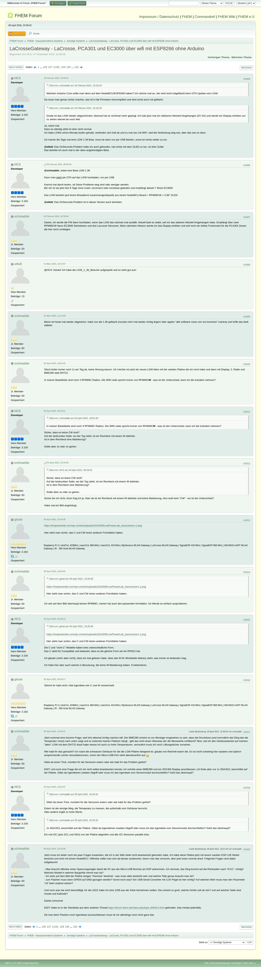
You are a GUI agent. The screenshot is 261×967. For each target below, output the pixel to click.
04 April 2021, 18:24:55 (54, 571)
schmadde (21, 216)
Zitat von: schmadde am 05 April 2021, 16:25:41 (73, 794)
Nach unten (16, 67)
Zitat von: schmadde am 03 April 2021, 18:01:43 (73, 418)
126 (45, 67)
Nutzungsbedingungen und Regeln (226, 963)
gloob (18, 519)
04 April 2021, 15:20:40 (54, 519)
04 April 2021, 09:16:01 (54, 411)
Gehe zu (203, 942)
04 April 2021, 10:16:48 (57, 462)
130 (68, 67)
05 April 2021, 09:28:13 (54, 619)
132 (76, 67)
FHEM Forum (28, 15)
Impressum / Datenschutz (159, 17)
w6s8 (18, 264)
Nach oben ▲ (249, 963)
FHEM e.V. (246, 17)
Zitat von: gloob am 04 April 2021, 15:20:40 (71, 579)
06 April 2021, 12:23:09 (54, 849)
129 (63, 67)
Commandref (205, 17)
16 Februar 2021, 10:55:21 (56, 78)
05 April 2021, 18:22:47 (54, 787)
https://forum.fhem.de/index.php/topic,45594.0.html (136, 907)
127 (50, 67)
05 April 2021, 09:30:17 (54, 679)
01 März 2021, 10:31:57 (55, 264)
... (41, 67)
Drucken (246, 68)
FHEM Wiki (226, 17)
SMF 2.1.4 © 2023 (13, 963)
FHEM (187, 17)
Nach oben (15, 927)
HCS (17, 78)
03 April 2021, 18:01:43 (54, 363)
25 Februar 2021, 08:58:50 (59, 164)
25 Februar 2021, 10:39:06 (56, 216)
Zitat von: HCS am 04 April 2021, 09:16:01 (70, 470)
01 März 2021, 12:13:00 (55, 316)
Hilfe (206, 963)
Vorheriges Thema (218, 57)
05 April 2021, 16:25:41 (54, 731)
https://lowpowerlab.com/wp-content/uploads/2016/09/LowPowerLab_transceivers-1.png (93, 525)
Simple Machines (30, 963)
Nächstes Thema (241, 57)
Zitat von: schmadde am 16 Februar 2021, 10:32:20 (75, 85)
